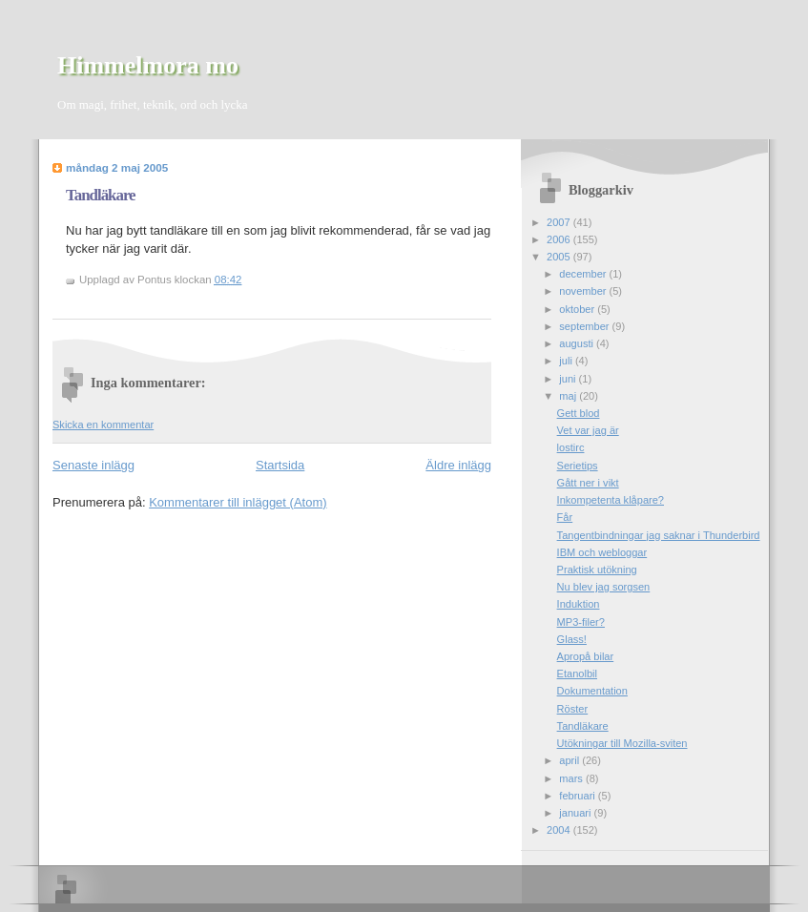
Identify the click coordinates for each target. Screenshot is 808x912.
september (585, 326)
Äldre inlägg (458, 465)
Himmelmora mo (147, 65)
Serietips (577, 465)
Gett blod (578, 413)
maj (569, 396)
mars (572, 778)
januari (576, 813)
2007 (560, 222)
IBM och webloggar (602, 552)
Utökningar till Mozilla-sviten (622, 743)
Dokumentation (592, 690)
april (570, 760)
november (584, 291)
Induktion (578, 604)
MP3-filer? (581, 622)
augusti (577, 343)
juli (567, 360)
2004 (560, 830)
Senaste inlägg (93, 465)
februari (578, 795)
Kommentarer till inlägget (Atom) (237, 502)
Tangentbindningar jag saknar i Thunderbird (658, 535)
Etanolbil (577, 673)
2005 (560, 256)
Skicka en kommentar (103, 424)
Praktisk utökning (597, 569)
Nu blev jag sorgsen (604, 586)
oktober (578, 309)
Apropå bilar (585, 656)
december (584, 274)
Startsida (280, 465)
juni (568, 378)
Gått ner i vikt (588, 482)
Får (565, 517)
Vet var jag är (588, 430)
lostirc (571, 447)
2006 (560, 239)
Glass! (572, 639)
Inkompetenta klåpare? (610, 500)
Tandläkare (100, 195)
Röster (573, 709)
